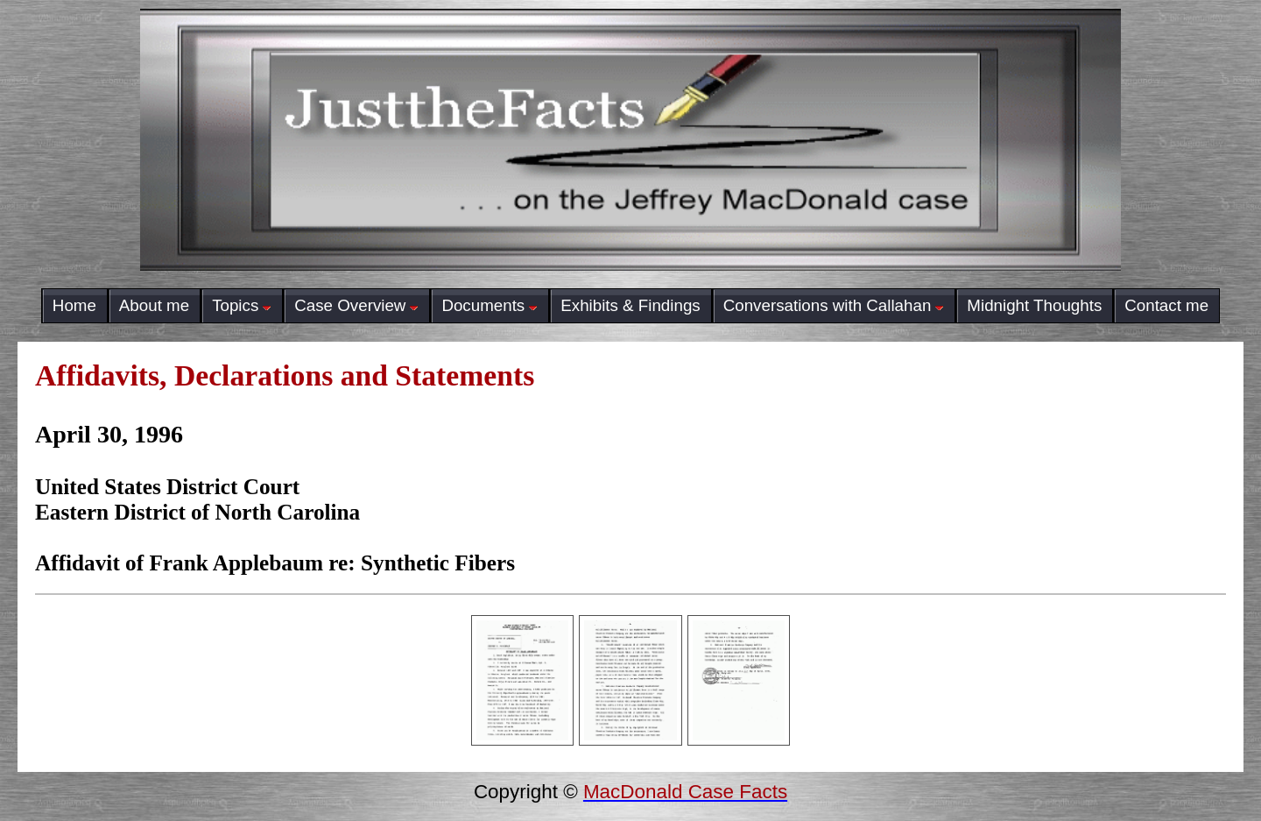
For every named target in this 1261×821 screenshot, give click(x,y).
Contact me (1166, 305)
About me (154, 305)
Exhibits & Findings (630, 305)
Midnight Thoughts (1034, 305)
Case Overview (356, 305)
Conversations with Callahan (834, 305)
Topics (241, 305)
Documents (489, 305)
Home (74, 305)
